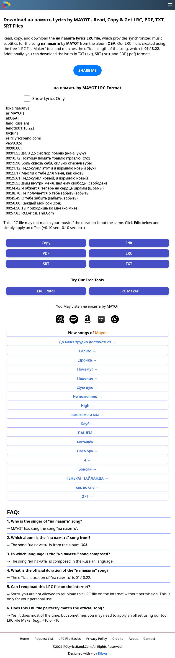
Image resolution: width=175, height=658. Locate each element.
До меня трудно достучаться (85, 341)
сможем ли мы (85, 414)
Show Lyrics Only (48, 98)
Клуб (85, 423)
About (133, 638)
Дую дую (85, 387)
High (85, 405)
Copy (46, 242)
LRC (129, 253)
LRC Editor (46, 291)
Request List (44, 638)
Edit (129, 242)
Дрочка (85, 360)
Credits (117, 638)
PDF (46, 253)
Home (24, 638)
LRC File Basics (70, 638)
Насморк (85, 451)
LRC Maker (128, 291)
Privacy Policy (96, 638)
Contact (149, 638)
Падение (85, 378)
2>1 (85, 496)
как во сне (85, 487)
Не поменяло (85, 396)
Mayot (101, 332)
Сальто (85, 351)
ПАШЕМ (85, 432)
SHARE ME (87, 70)
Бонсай (85, 469)
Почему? (85, 369)
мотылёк (85, 441)
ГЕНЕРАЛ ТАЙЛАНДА (85, 478)
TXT (129, 263)
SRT (46, 263)
